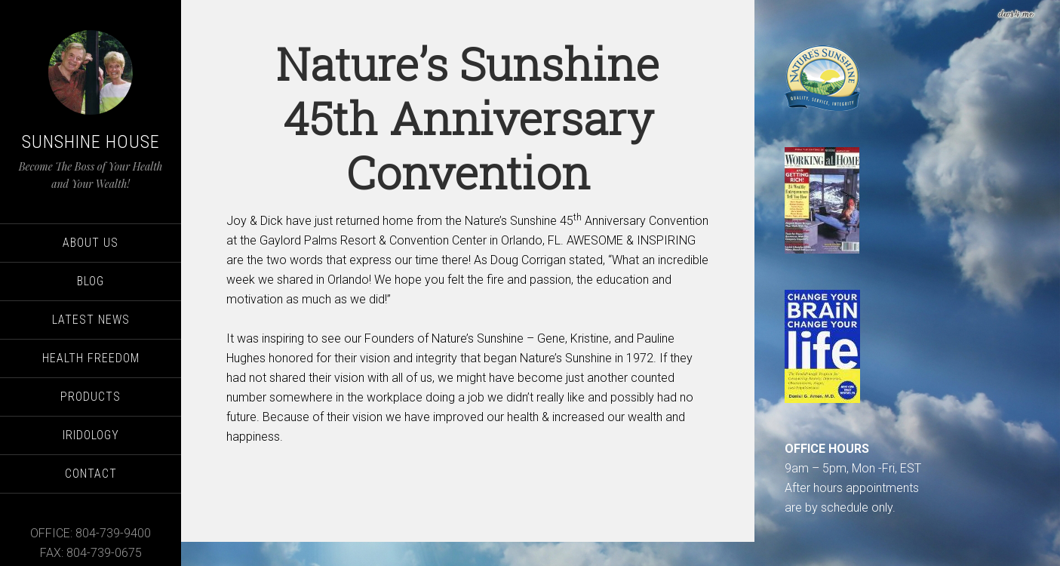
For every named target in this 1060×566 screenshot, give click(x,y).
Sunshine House (91, 141)
